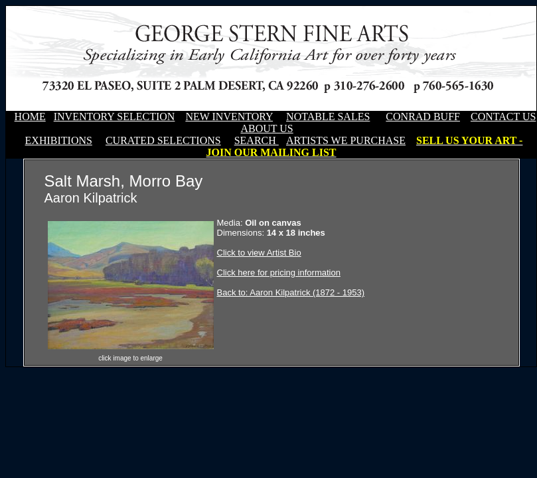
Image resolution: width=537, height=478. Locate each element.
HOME (30, 116)
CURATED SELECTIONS (163, 140)
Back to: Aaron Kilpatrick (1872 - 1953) (291, 292)
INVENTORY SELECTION (114, 116)
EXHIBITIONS (58, 140)
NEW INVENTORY (229, 116)
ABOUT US (266, 128)
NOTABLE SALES (328, 116)
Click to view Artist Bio (259, 253)
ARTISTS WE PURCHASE (346, 140)
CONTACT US (503, 116)
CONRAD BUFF (423, 116)
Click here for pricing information (279, 273)
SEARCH (256, 140)
